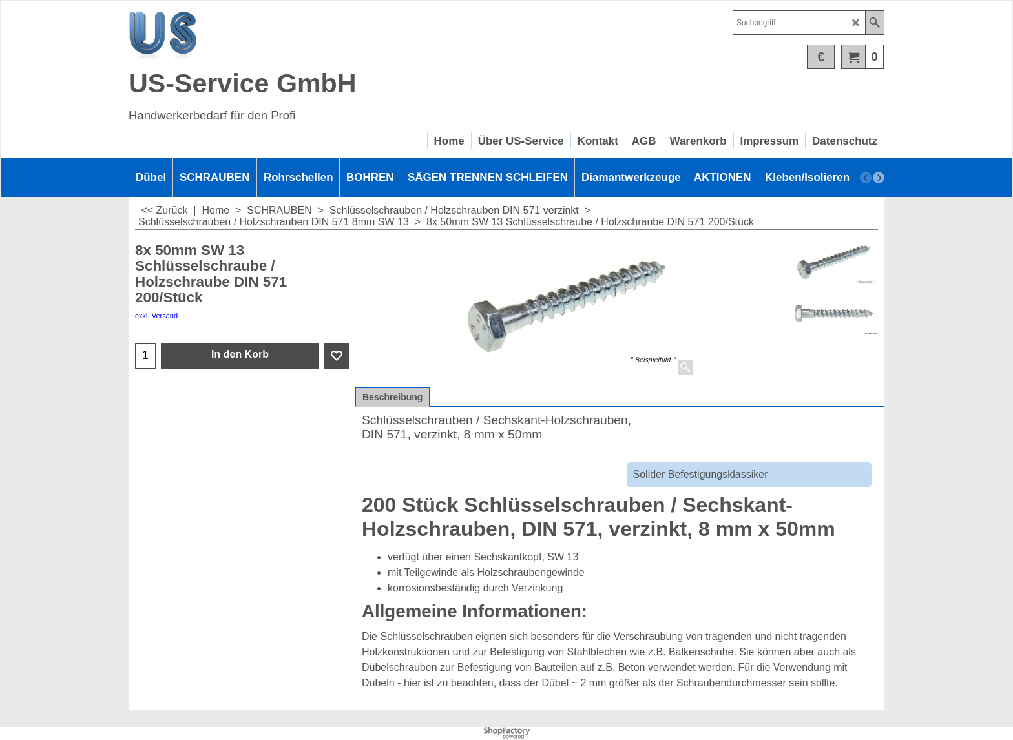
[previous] (866, 177)
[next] (878, 177)
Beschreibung (392, 397)
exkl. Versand (156, 316)
